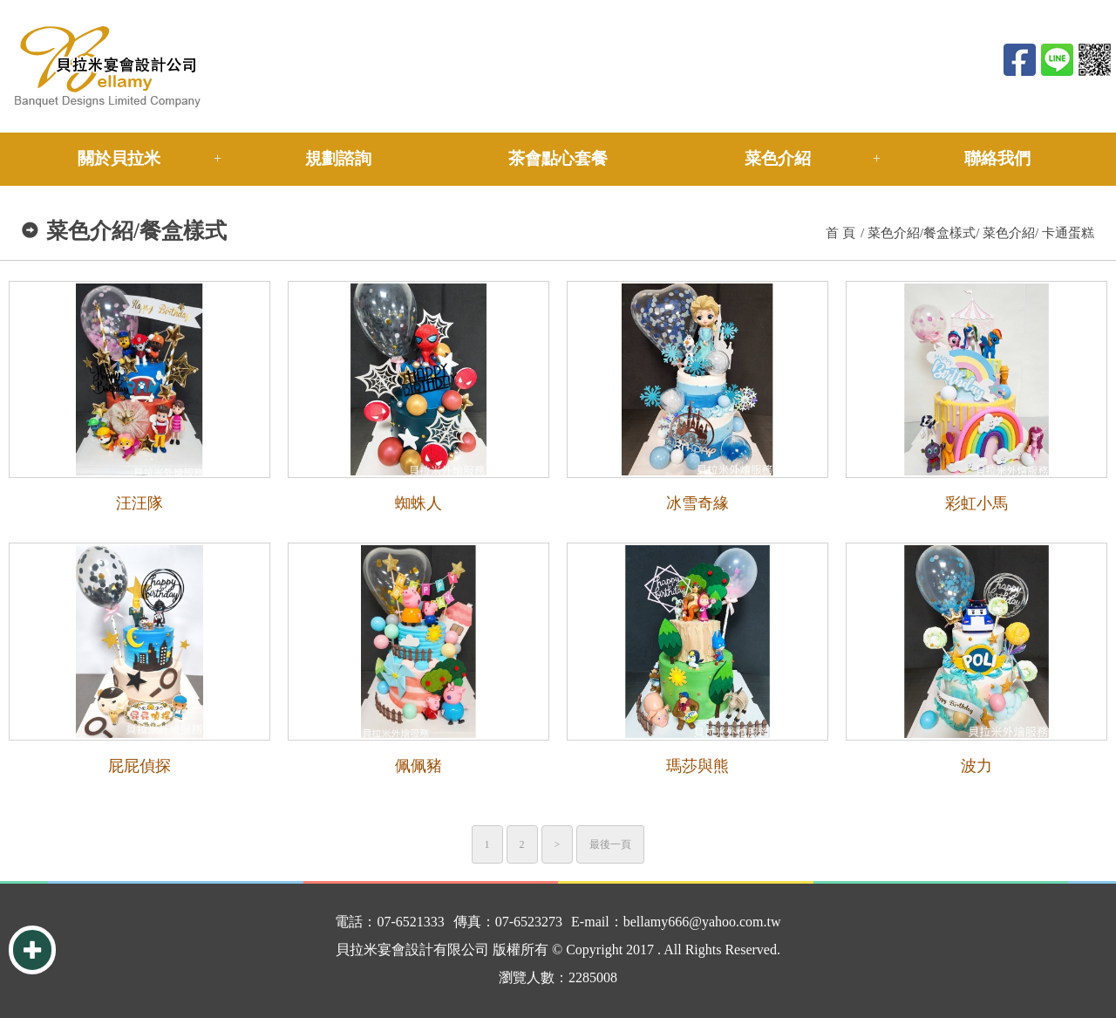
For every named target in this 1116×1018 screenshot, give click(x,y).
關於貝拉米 (119, 158)
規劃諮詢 (338, 158)
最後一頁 (610, 844)
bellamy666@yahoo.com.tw (702, 921)
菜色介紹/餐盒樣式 (922, 233)
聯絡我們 (997, 158)
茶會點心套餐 (558, 158)
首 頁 (840, 233)
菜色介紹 (778, 158)
